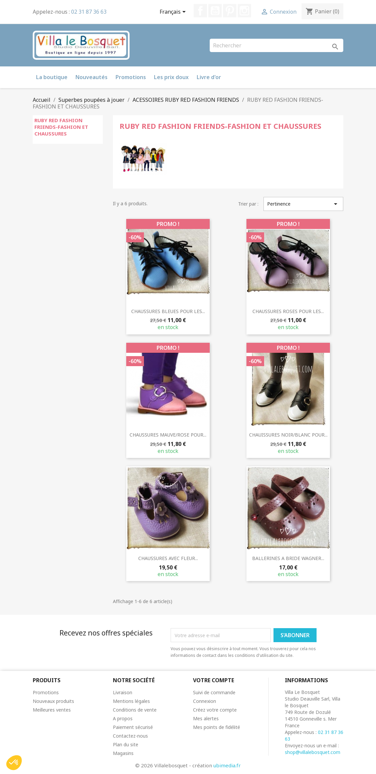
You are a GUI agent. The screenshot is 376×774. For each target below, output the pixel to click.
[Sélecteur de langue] (174, 12)
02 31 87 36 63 (89, 11)
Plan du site (125, 744)
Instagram (244, 10)
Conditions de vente (135, 710)
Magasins (123, 753)
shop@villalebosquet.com (312, 752)
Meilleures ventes (52, 710)
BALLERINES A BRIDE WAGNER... (288, 558)
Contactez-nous (130, 736)
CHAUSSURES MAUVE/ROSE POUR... (168, 435)
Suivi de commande (214, 692)
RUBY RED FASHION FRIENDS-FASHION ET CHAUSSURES (61, 127)
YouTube (215, 10)
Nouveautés (91, 77)
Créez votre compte (215, 710)
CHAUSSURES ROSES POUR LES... (288, 311)
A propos (123, 718)
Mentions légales (131, 701)
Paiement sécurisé (133, 727)
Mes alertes (206, 718)
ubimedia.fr (227, 765)
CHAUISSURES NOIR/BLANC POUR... (288, 435)
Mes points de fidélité (216, 727)
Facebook (200, 10)
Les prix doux (171, 77)
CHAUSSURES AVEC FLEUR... (168, 558)
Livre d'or (209, 77)
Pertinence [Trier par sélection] (303, 204)
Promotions (131, 77)
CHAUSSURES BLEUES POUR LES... (168, 311)
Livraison (122, 692)
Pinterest (229, 10)
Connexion (204, 701)
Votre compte (213, 680)
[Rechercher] (276, 45)
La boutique (51, 77)
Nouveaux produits (53, 701)
